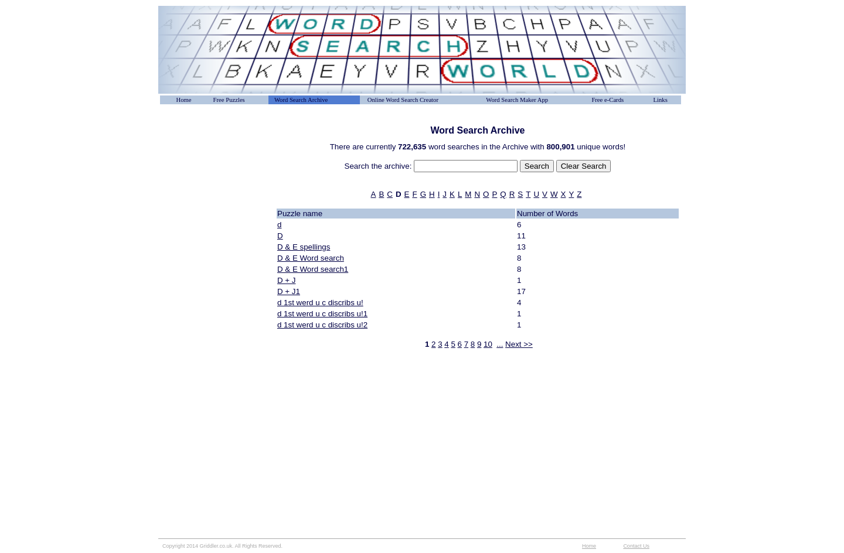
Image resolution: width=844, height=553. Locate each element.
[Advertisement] (217, 151)
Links (661, 100)
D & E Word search (310, 258)
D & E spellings (303, 247)
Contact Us (636, 546)
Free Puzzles (229, 100)
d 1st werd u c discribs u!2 (322, 324)
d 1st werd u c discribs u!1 (322, 313)
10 (488, 344)
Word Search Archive (301, 100)
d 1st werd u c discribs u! (320, 302)
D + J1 (288, 291)
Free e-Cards (607, 100)
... (499, 344)
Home (184, 100)
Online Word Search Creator (402, 100)
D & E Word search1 (312, 269)
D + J (286, 280)
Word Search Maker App (517, 100)
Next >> (519, 344)
